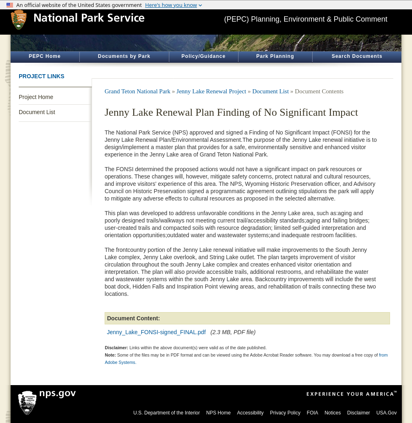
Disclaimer (358, 413)
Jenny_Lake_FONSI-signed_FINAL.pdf (156, 332)
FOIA (312, 413)
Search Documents (357, 56)
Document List (37, 112)
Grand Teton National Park (138, 91)
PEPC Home (45, 56)
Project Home (36, 97)
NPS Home (218, 413)
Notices (332, 413)
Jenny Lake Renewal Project (211, 91)
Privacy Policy (285, 413)
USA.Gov (386, 413)
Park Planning (275, 56)
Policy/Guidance (204, 56)
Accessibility (250, 413)
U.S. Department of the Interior (167, 413)
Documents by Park (124, 56)
